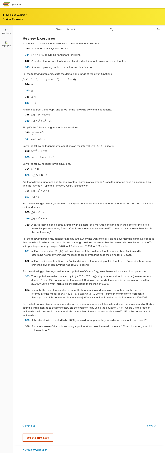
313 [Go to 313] (27, 67)
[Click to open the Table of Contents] (6, 31)
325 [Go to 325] (27, 174)
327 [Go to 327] (27, 196)
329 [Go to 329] (27, 218)
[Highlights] (6, 43)
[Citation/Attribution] (89, 450)
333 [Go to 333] (27, 276)
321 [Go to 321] (27, 139)
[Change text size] (158, 29)
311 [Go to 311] (27, 54)
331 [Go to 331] (27, 250)
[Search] (111, 29)
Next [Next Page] (152, 426)
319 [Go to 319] (27, 120)
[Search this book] (81, 29)
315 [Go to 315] (27, 90)
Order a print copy (38, 437)
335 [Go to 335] (27, 319)
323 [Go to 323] (27, 157)
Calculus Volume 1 (15, 15)
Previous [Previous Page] (28, 426)
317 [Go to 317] (27, 102)
